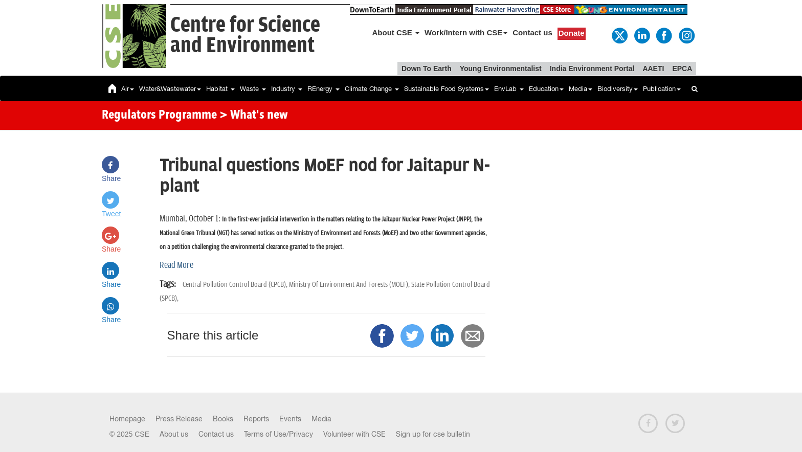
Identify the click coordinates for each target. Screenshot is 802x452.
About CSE (396, 32)
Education (546, 89)
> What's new (253, 115)
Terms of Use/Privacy (278, 434)
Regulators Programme (159, 115)
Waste (253, 89)
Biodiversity (617, 89)
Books (223, 419)
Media (580, 89)
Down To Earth (427, 68)
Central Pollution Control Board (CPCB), (236, 284)
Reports (256, 419)
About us (174, 434)
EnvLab (509, 89)
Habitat (220, 89)
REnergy (323, 89)
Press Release (179, 419)
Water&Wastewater (170, 89)
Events (290, 419)
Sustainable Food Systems (446, 89)
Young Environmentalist (501, 68)
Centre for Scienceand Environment (245, 35)
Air (127, 89)
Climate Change (372, 89)
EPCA (682, 68)
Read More (176, 265)
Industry (286, 89)
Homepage (127, 419)
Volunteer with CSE (354, 434)
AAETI (653, 68)
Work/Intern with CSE (466, 32)
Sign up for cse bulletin (433, 434)
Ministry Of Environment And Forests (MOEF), (350, 284)
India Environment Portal (592, 68)
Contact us (532, 32)
